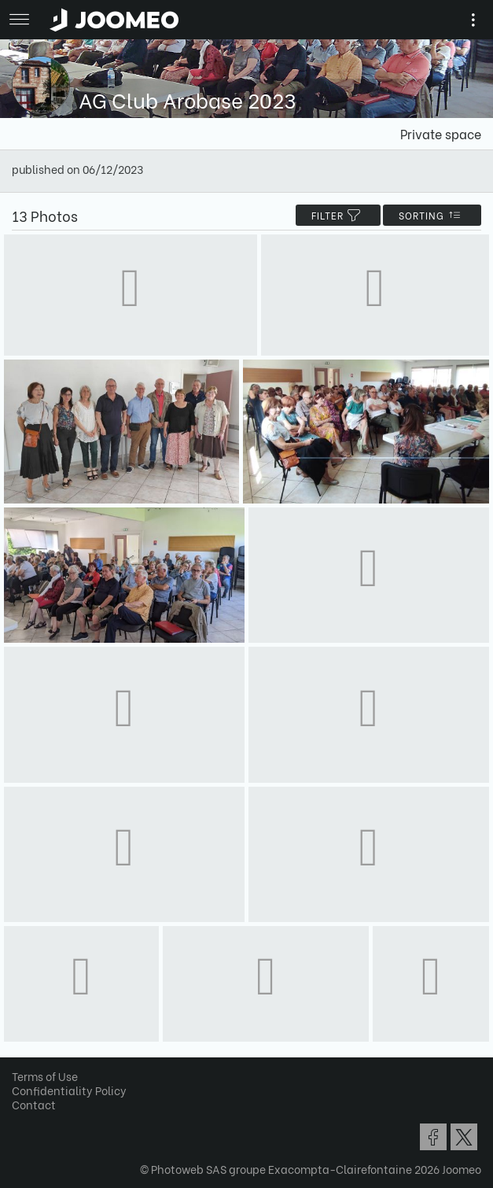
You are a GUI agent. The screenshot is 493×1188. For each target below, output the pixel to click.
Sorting (432, 215)
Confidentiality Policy (69, 1090)
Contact (34, 1104)
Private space (440, 133)
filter (338, 215)
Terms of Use (45, 1076)
